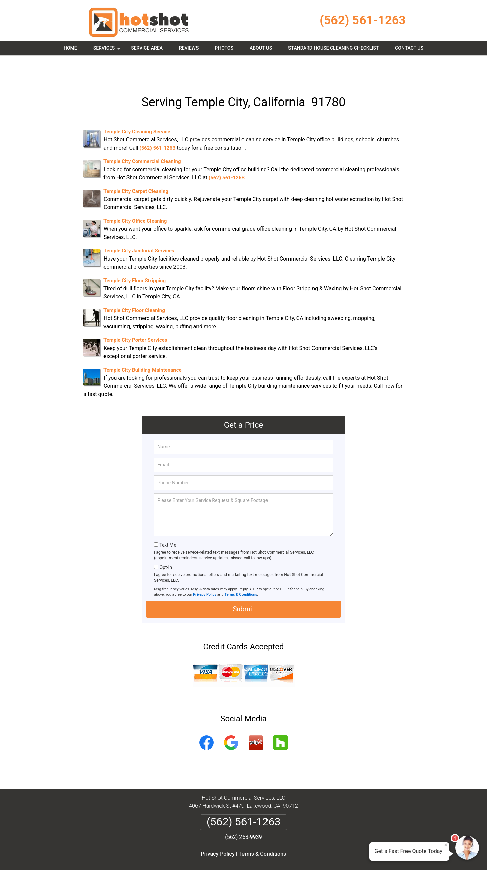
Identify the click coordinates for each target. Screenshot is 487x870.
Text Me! (168, 521)
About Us (261, 48)
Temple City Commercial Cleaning (142, 137)
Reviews (189, 48)
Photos (224, 48)
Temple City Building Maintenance (142, 346)
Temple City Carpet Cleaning (135, 167)
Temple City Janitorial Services (139, 227)
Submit (243, 585)
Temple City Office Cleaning (135, 197)
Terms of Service (292, 855)
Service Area (147, 48)
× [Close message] (445, 845)
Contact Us (409, 48)
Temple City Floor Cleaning (134, 286)
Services (107, 50)
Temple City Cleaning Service (136, 108)
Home (70, 48)
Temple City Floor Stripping (134, 256)
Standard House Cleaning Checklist (333, 48)
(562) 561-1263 (363, 20)
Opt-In (165, 543)
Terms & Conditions (241, 570)
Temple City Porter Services (135, 316)
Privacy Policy (204, 570)
